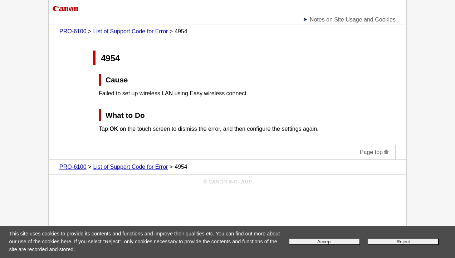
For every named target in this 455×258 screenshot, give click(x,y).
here (66, 241)
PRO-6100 (73, 31)
